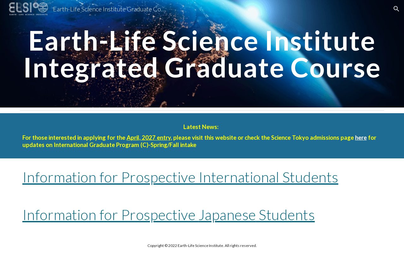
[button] (396, 8)
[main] (202, 53)
